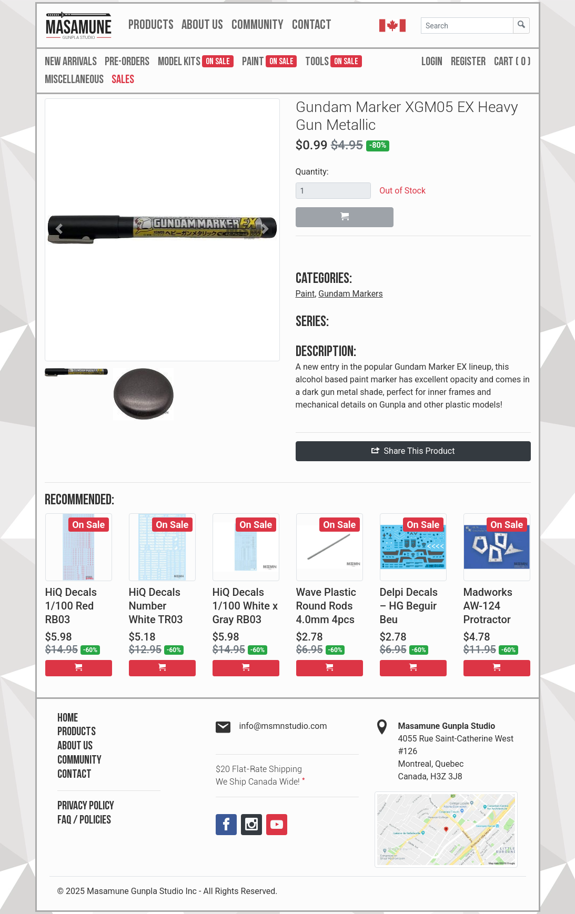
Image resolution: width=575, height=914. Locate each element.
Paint (305, 294)
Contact (74, 774)
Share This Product (413, 451)
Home (67, 718)
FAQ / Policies (84, 820)
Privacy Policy (85, 806)
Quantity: (312, 172)
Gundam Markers (350, 294)
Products (76, 732)
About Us (75, 746)
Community (79, 760)
